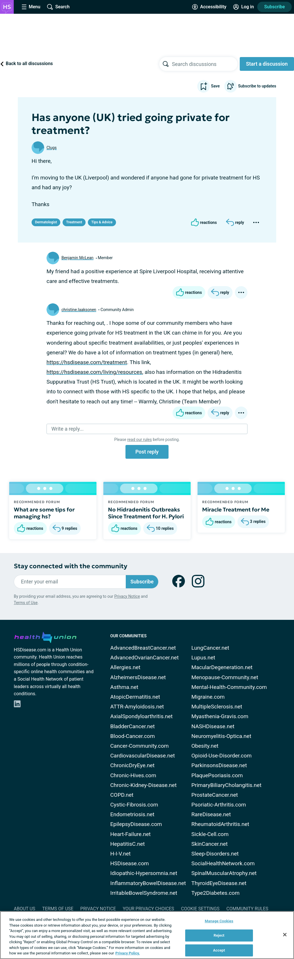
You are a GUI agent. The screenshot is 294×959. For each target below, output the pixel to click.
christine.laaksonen (78, 309)
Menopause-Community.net (225, 677)
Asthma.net (124, 687)
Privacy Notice (127, 596)
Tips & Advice (102, 222)
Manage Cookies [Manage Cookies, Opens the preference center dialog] (219, 921)
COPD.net (122, 795)
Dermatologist (46, 222)
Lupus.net (203, 657)
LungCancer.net (210, 647)
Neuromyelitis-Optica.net (222, 736)
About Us (24, 908)
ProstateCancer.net (215, 795)
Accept (219, 950)
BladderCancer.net (132, 726)
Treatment (74, 222)
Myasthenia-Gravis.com (220, 716)
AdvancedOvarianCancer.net (144, 657)
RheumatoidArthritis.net (220, 824)
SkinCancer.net (210, 844)
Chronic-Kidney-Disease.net (143, 785)
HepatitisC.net (127, 844)
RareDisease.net (211, 814)
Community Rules (247, 908)
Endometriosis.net (132, 814)
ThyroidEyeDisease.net (219, 883)
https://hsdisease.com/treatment (87, 362)
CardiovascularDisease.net (142, 755)
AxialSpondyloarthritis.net (141, 716)
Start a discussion (267, 64)
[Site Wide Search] (58, 7)
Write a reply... (67, 429)
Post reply (146, 452)
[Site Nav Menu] (31, 7)
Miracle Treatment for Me (235, 509)
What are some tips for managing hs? (44, 513)
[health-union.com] (45, 636)
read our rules (139, 439)
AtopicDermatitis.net (135, 697)
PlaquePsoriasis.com (217, 775)
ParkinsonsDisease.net (219, 765)
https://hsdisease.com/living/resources (94, 372)
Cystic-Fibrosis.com (134, 804)
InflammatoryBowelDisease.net (148, 883)
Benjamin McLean (77, 257)
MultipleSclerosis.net (217, 706)
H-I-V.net (120, 853)
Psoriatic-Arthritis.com (219, 804)
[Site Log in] (243, 7)
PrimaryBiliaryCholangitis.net (227, 785)
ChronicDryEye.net (132, 765)
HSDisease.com (129, 863)
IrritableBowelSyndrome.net (143, 893)
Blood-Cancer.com (132, 736)
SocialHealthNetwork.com (223, 863)
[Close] (284, 934)
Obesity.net (205, 746)
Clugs (52, 147)
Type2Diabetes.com (216, 893)
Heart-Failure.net (130, 834)
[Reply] (235, 222)
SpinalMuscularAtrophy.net (224, 873)
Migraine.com (208, 697)
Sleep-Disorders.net (215, 853)
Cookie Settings (200, 908)
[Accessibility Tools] (209, 7)
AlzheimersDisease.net (138, 677)
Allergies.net (125, 667)
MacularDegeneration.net (222, 667)
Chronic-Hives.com (133, 775)
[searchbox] (204, 64)
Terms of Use (26, 602)
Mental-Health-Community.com (229, 687)
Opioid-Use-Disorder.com (222, 755)
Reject (219, 935)
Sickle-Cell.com (210, 834)
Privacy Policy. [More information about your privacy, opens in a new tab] (127, 953)
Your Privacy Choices (148, 908)
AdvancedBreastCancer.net (143, 647)
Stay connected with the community (70, 566)
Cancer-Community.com (139, 746)
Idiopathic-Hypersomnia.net (143, 873)
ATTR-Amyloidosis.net (137, 706)
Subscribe (274, 6)
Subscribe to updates (250, 86)
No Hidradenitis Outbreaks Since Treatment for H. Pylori (146, 513)
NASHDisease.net (213, 726)
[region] (147, 935)
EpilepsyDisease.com (136, 824)
